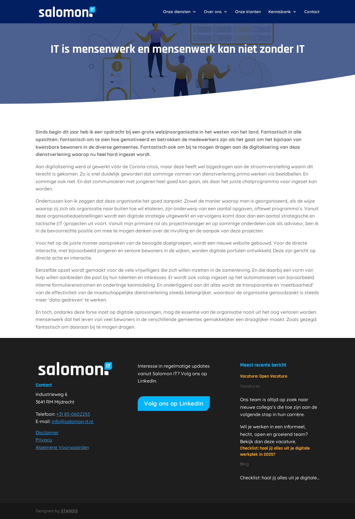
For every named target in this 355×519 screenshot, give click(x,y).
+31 (73, 414)
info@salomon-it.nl (73, 421)
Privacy (44, 440)
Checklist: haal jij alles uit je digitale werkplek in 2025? (275, 451)
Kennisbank (279, 12)
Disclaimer (47, 432)
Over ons (213, 12)
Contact (311, 12)
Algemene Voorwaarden (62, 447)
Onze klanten (248, 12)
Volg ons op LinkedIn (173, 403)
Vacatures (250, 386)
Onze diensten (176, 12)
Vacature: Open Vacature (263, 376)
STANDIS (69, 510)
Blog (244, 464)
